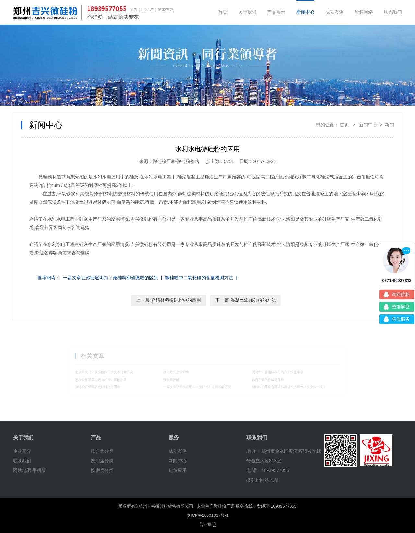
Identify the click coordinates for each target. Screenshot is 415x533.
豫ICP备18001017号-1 (207, 515)
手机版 (39, 470)
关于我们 (247, 12)
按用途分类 (102, 460)
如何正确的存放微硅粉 (260, 378)
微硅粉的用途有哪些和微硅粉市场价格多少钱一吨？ (278, 384)
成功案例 (335, 12)
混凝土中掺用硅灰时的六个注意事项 (268, 372)
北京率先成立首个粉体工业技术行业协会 (118, 372)
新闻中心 (305, 12)
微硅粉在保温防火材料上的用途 (112, 384)
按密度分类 (102, 470)
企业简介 (22, 451)
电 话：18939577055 (267, 470)
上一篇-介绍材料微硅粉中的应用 (168, 300)
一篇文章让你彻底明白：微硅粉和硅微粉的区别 (110, 277)
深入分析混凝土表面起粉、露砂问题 (115, 378)
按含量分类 (102, 451)
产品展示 (276, 12)
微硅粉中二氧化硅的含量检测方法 (199, 277)
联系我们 (393, 12)
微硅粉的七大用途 (181, 372)
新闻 (389, 124)
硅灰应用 (178, 470)
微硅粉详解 (177, 378)
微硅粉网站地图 (262, 480)
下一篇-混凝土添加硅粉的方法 (245, 300)
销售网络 (364, 12)
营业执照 (207, 524)
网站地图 (22, 470)
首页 (222, 12)
